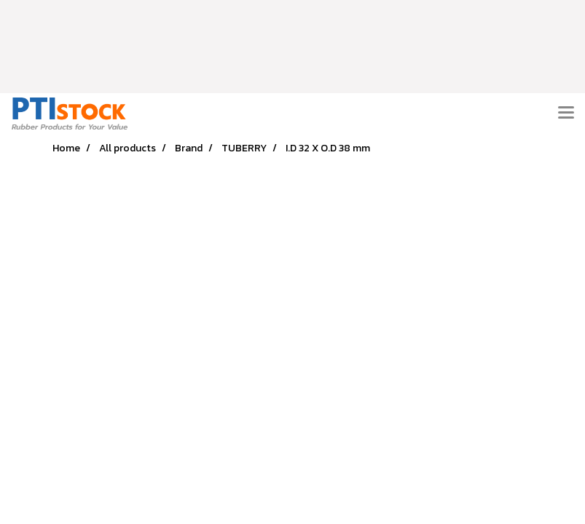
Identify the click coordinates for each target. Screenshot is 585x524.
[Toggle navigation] (566, 114)
